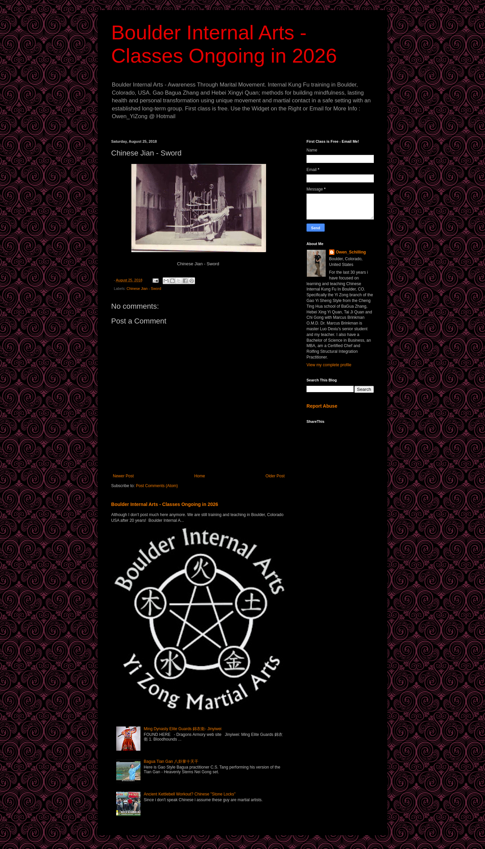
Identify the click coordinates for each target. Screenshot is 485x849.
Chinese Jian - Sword (144, 288)
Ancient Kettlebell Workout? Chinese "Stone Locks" (189, 794)
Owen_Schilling (351, 252)
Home (199, 476)
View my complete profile (328, 365)
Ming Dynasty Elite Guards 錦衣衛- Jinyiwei (183, 728)
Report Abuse (321, 406)
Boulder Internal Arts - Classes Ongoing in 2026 (164, 504)
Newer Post (123, 476)
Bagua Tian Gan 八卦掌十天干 (171, 761)
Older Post (275, 476)
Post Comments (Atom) (157, 485)
